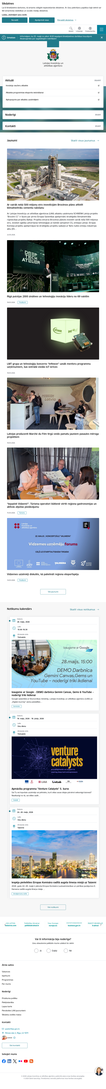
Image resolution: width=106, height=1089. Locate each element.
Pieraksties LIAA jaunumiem (14, 1010)
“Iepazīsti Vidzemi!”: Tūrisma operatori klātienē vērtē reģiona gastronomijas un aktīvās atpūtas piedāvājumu (52, 505)
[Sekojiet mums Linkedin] (9, 1061)
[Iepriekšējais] (5, 925)
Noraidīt (14, 20)
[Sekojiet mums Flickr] (20, 1060)
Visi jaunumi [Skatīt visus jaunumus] (53, 591)
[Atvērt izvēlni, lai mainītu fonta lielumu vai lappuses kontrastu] (90, 30)
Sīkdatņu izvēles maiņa (11, 1014)
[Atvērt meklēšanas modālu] (71, 30)
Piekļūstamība (8, 1002)
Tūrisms (22, 513)
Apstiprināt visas (42, 20)
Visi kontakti (15, 1045)
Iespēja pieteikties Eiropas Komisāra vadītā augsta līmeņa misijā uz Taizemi (54, 882)
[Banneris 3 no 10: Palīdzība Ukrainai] (53, 924)
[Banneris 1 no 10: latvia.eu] (10, 924)
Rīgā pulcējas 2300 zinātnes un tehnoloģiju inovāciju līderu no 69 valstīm (48, 296)
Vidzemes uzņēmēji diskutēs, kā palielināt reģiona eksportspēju (43, 574)
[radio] (37, 951)
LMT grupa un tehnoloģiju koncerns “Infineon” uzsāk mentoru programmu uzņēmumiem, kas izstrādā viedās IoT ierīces (49, 365)
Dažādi (15, 800)
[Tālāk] (100, 925)
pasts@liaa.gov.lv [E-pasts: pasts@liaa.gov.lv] (12, 1029)
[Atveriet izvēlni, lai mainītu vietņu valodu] (79, 30)
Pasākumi (22, 302)
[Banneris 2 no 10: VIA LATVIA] (32, 924)
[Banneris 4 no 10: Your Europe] (74, 924)
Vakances (6, 971)
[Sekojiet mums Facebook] (4, 1061)
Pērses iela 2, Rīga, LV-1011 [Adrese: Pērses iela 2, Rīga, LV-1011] (17, 1033)
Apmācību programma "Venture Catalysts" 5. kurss (40, 788)
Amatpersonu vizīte (20, 894)
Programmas (7, 980)
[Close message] (102, 37)
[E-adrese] (7, 1038)
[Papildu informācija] (14, 1038)
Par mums (6, 984)
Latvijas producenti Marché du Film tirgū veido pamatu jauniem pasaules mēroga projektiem (53, 435)
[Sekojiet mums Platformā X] (15, 1061)
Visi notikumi (53, 907)
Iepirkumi (6, 975)
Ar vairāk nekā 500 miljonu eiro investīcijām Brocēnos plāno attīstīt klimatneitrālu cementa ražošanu (45, 206)
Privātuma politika (9, 998)
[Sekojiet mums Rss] (31, 1061)
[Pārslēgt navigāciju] (101, 29)
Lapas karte (7, 1006)
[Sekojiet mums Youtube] (26, 1060)
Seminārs (16, 706)
